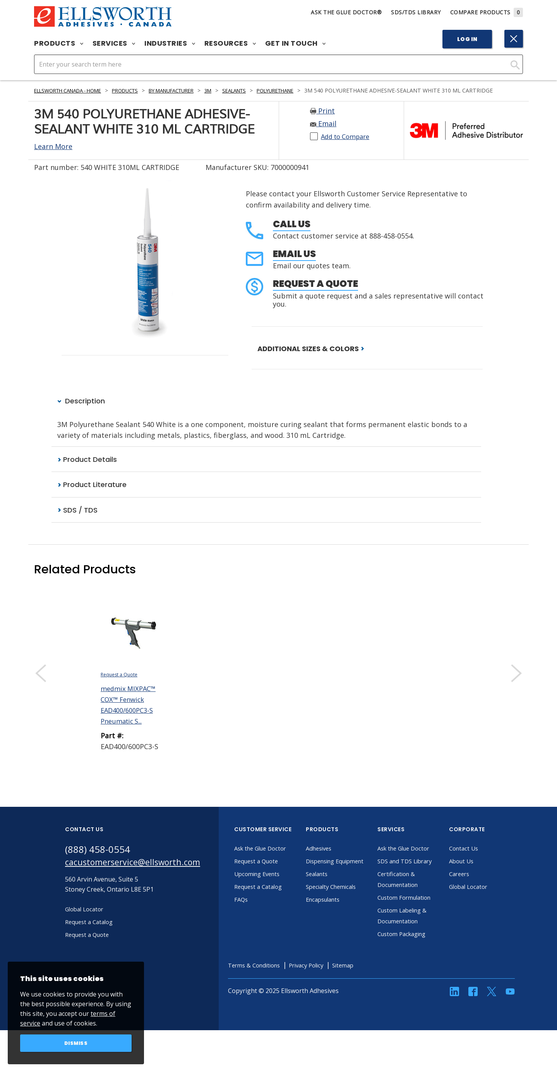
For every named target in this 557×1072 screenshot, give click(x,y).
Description (81, 410)
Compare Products (486, 12)
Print (322, 119)
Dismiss (76, 1042)
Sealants (260, 90)
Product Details (87, 468)
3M (232, 90)
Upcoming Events (273, 883)
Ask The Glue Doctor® (346, 12)
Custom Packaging (418, 965)
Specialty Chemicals (348, 907)
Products (58, 43)
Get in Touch (295, 43)
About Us (476, 870)
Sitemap (368, 996)
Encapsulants (339, 920)
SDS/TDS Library (416, 12)
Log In (467, 39)
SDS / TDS (77, 519)
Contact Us (479, 858)
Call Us (291, 232)
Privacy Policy (327, 996)
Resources (230, 43)
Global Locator (484, 896)
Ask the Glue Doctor (277, 858)
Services (114, 43)
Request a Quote (315, 292)
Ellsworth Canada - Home (73, 90)
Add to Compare (348, 144)
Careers (474, 883)
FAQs (255, 909)
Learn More (53, 155)
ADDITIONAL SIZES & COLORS (310, 357)
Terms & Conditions (271, 996)
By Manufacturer (190, 90)
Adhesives (334, 858)
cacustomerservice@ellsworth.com (139, 872)
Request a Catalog (274, 896)
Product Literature (92, 494)
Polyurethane (306, 90)
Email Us (294, 262)
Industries (169, 43)
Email (323, 132)
